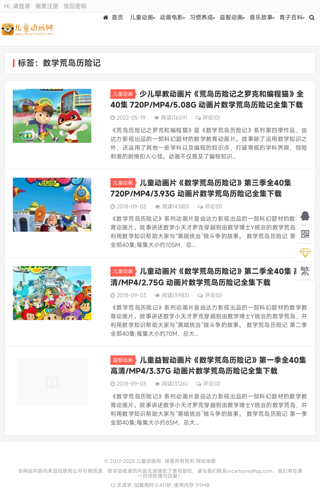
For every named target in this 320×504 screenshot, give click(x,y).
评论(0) (207, 117)
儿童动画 (142, 29)
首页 (114, 29)
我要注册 (47, 6)
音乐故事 (262, 29)
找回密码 (75, 6)
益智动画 (232, 29)
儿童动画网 (29, 29)
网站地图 (206, 461)
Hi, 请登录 (17, 6)
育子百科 (292, 29)
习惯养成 (202, 29)
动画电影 (172, 29)
